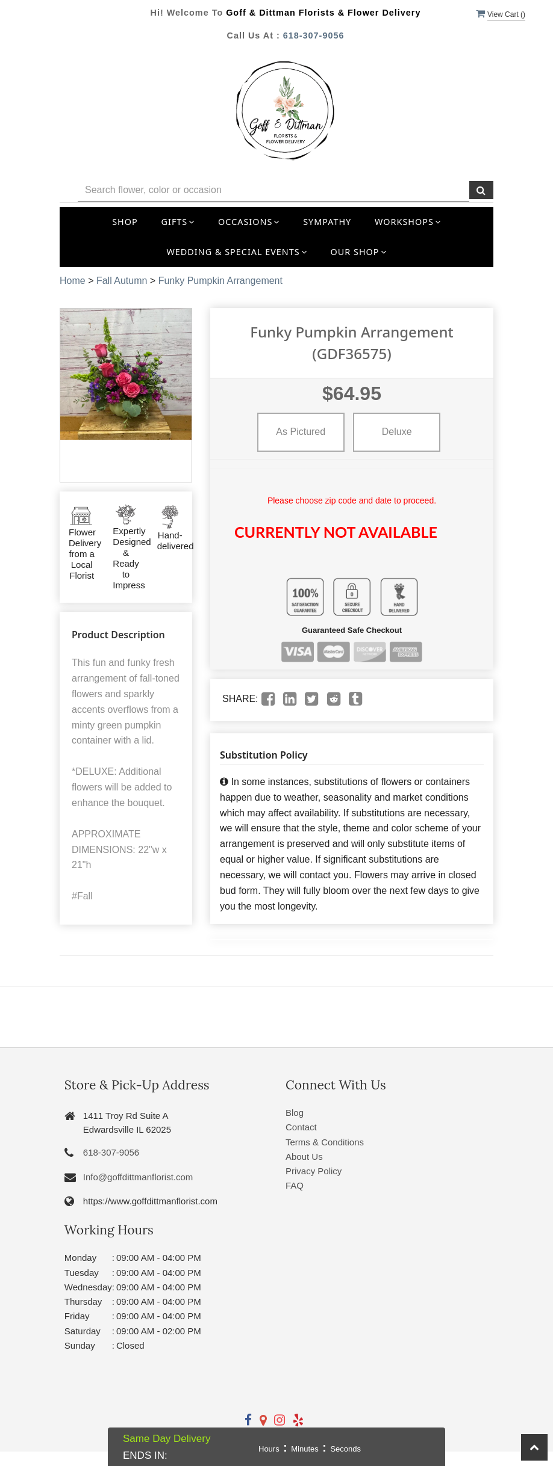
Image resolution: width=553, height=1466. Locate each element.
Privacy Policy (314, 1171)
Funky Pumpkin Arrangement (220, 281)
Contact (301, 1127)
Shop (125, 221)
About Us (304, 1156)
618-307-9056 (314, 35)
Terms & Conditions (325, 1142)
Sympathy (327, 221)
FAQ (295, 1185)
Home (73, 281)
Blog (295, 1112)
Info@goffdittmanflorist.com (138, 1177)
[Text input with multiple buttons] (273, 190)
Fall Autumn (121, 281)
